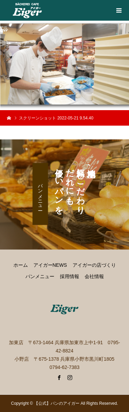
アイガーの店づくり (94, 265)
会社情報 (94, 276)
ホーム (20, 265)
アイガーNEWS (50, 265)
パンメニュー (40, 194)
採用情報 (69, 276)
